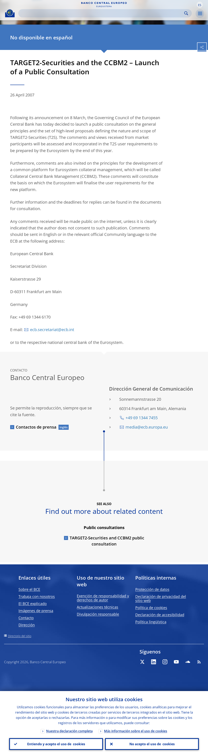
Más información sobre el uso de (135, 731)
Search (186, 13)
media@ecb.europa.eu (147, 427)
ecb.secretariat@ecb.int (52, 329)
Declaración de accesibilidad (159, 614)
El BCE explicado (32, 603)
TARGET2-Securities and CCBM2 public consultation (107, 541)
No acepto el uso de (152, 744)
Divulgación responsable (98, 614)
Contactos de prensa (36, 427)
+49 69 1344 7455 (142, 417)
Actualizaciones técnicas (97, 607)
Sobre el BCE (29, 589)
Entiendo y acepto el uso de (56, 744)
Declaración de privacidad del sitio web (160, 598)
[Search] (102, 13)
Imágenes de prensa (35, 610)
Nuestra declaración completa (69, 731)
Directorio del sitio (19, 636)
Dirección (26, 624)
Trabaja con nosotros (36, 596)
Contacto (26, 617)
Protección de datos (152, 589)
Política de (151, 607)
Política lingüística (150, 621)
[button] (200, 5)
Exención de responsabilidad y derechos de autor (103, 597)
